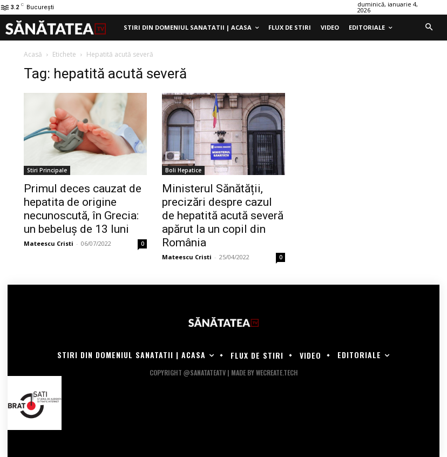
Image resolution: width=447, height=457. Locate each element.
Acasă (33, 54)
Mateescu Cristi (48, 243)
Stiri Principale (47, 170)
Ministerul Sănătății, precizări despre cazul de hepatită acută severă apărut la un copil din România (222, 215)
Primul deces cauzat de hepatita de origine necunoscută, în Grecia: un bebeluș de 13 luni (82, 209)
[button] (429, 28)
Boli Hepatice (183, 170)
